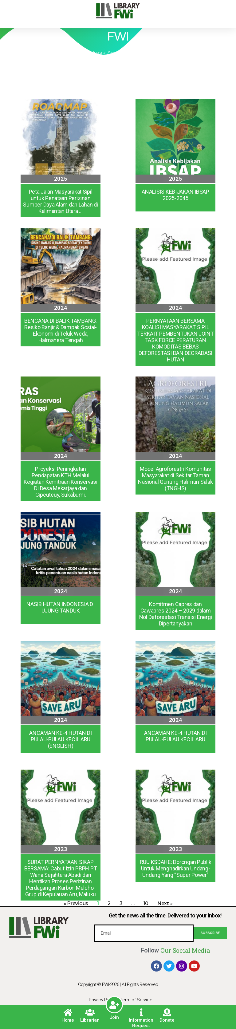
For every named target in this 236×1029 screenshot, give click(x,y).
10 (146, 903)
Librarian (90, 1020)
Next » (164, 903)
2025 (60, 178)
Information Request (141, 1022)
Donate (167, 1020)
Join (114, 1017)
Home (67, 1020)
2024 (60, 308)
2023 (60, 849)
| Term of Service (135, 1000)
